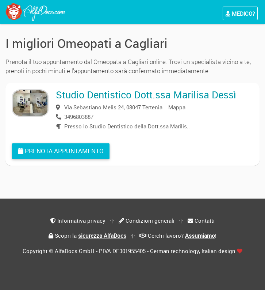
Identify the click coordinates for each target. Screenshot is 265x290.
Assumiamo (200, 235)
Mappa (176, 107)
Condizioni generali (150, 220)
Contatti (205, 220)
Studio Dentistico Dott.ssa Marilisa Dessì (146, 94)
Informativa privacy (81, 220)
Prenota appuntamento (61, 151)
